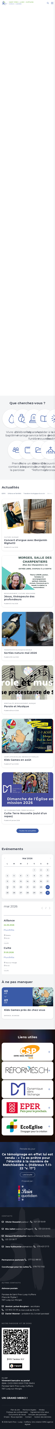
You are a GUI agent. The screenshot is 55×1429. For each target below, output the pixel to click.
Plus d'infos (9, 930)
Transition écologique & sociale (34, 493)
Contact (28, 1417)
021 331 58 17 (11, 1239)
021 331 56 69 (39, 1222)
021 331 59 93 (44, 1229)
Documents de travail (17, 1415)
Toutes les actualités (27, 831)
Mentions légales (29, 1410)
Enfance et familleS (14, 493)
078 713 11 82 (39, 1267)
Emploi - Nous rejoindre (13, 1417)
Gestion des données (42, 1417)
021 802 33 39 (11, 1310)
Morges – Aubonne (15, 4)
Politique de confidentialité (17, 1412)
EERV (4, 493)
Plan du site (15, 1410)
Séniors (49, 493)
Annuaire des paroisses (37, 1415)
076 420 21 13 (43, 1246)
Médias (42, 1410)
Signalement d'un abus (39, 1412)
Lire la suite (27, 1175)
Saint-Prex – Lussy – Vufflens (21, 2)
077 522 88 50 (34, 1260)
